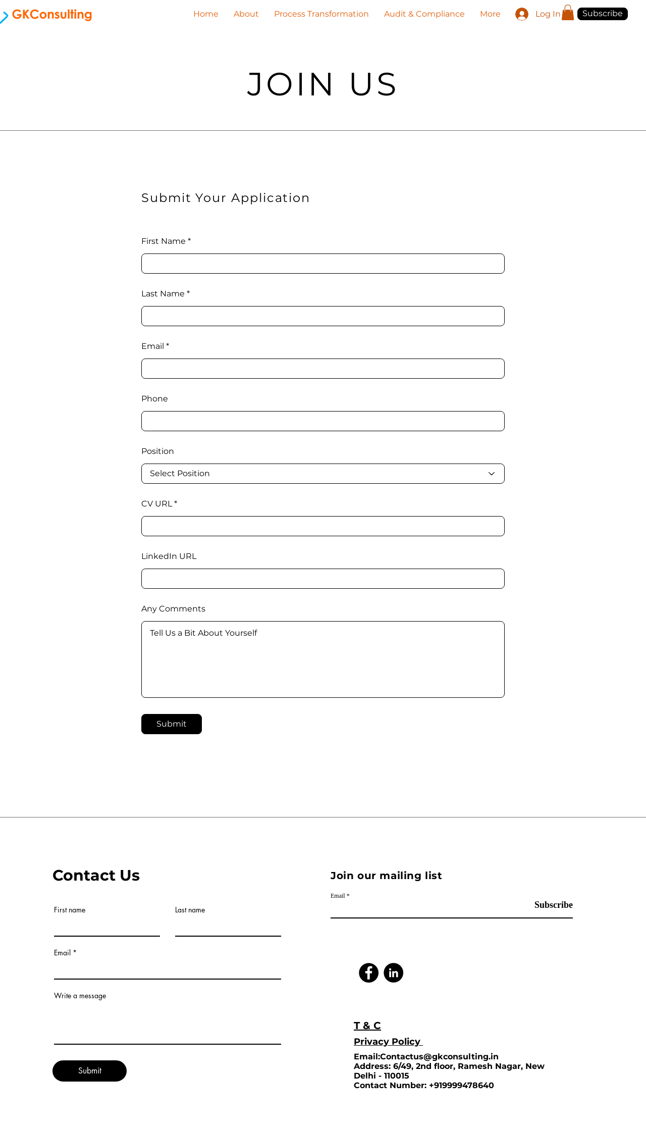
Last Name (163, 294)
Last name (190, 909)
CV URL (156, 504)
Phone (154, 399)
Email (152, 346)
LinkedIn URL (168, 556)
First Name (163, 241)
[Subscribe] (547, 905)
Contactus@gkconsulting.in (439, 1056)
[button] (567, 12)
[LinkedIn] (393, 973)
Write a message (80, 995)
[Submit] (171, 724)
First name (69, 909)
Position (157, 451)
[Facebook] (369, 973)
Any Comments (173, 609)
